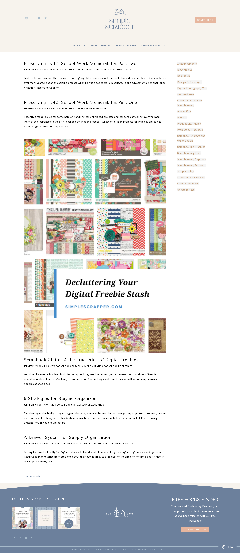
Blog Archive (184, 69)
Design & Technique (189, 82)
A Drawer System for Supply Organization (68, 437)
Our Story (80, 45)
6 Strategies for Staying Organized (60, 398)
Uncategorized (186, 189)
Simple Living (185, 171)
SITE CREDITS (161, 550)
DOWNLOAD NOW (195, 529)
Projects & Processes (190, 129)
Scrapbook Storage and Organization (82, 69)
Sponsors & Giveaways (191, 177)
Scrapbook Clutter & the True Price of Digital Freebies (81, 360)
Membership (148, 45)
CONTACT (127, 550)
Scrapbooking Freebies (118, 366)
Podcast (106, 45)
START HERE (205, 20)
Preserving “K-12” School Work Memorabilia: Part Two (80, 63)
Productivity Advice (189, 123)
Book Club (183, 75)
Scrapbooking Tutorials (191, 165)
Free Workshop (126, 45)
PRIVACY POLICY (143, 550)
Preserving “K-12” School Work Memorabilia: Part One (80, 102)
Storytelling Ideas (188, 183)
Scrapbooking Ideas (119, 69)
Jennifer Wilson (33, 69)
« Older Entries (33, 476)
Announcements (187, 63)
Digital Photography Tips (192, 88)
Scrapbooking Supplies (119, 443)
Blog (93, 45)
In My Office (184, 111)
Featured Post (185, 94)
